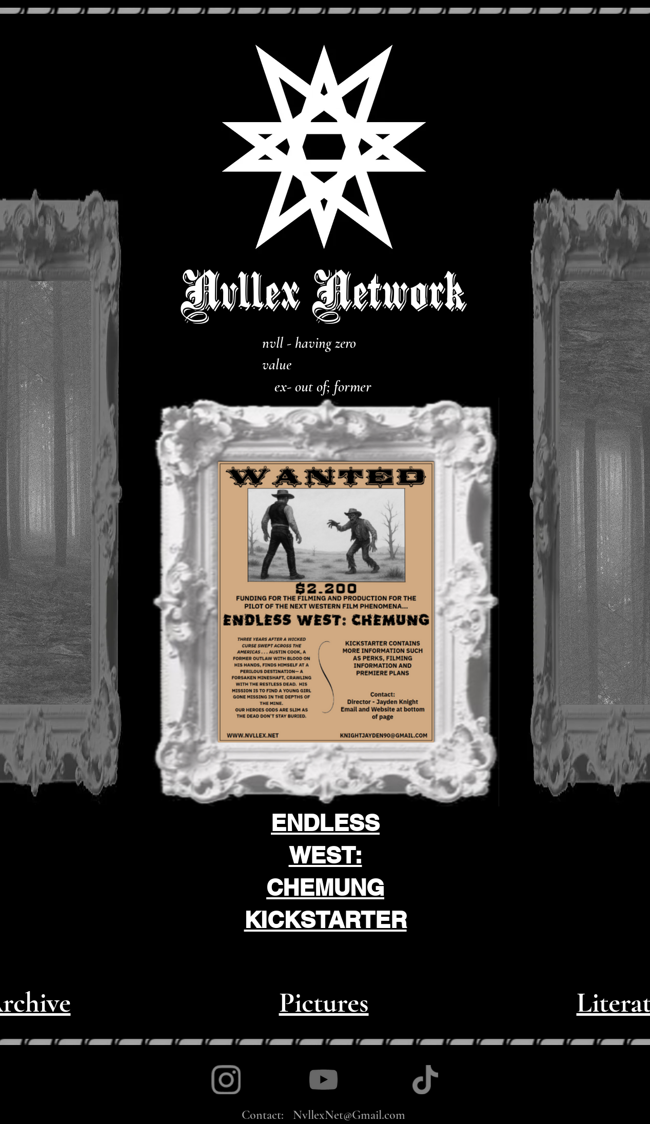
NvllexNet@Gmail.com (349, 1115)
